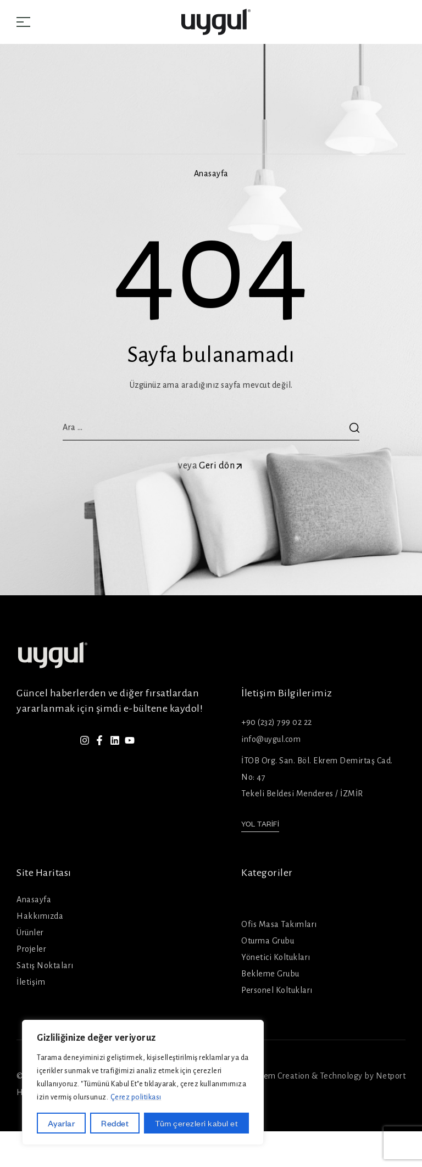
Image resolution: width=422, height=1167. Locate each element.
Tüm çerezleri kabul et (196, 1123)
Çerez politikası (136, 1097)
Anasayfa (211, 173)
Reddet (115, 1123)
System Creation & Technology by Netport (327, 1075)
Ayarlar (61, 1123)
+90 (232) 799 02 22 (276, 722)
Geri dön (221, 466)
